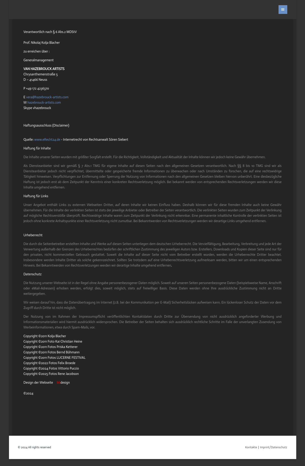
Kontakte (251, 447)
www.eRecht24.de (47, 140)
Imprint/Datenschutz (273, 447)
